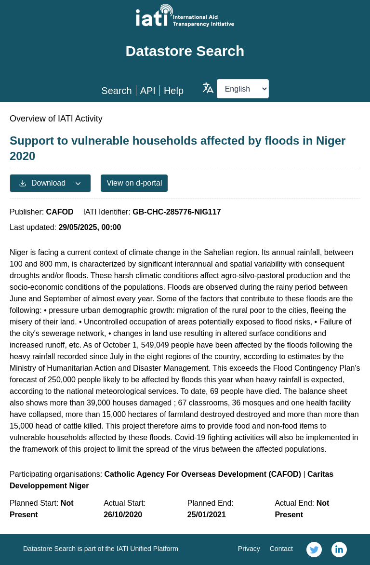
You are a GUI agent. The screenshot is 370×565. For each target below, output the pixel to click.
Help (174, 90)
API (148, 90)
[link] (314, 549)
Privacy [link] (249, 548)
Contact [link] (281, 548)
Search (116, 90)
